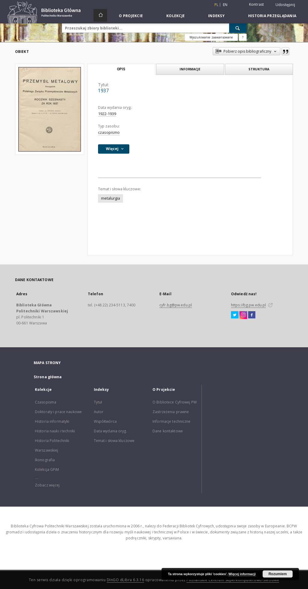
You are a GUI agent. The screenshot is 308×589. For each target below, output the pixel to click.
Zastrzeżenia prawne (170, 411)
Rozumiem (278, 574)
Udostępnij (285, 4)
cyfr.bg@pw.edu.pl (175, 305)
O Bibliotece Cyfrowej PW (174, 402)
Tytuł (98, 402)
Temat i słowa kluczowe (114, 440)
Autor (99, 411)
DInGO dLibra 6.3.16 (125, 579)
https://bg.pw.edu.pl (248, 305)
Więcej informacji (242, 574)
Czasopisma (45, 402)
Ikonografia (45, 459)
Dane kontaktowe (167, 431)
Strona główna (48, 376)
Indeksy (216, 15)
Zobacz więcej (47, 485)
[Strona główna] (100, 15)
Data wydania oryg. (110, 431)
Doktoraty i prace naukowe (58, 411)
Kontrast (256, 4)
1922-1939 (107, 113)
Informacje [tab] (190, 69)
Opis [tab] (121, 69)
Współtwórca (105, 421)
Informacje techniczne (171, 421)
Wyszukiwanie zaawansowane (211, 37)
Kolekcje (175, 15)
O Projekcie (131, 15)
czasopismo (109, 132)
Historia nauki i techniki (55, 431)
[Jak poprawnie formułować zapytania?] (243, 37)
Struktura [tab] (258, 69)
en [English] (225, 5)
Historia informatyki (52, 421)
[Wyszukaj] (238, 28)
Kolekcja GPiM (47, 469)
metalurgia (110, 198)
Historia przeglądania (272, 15)
